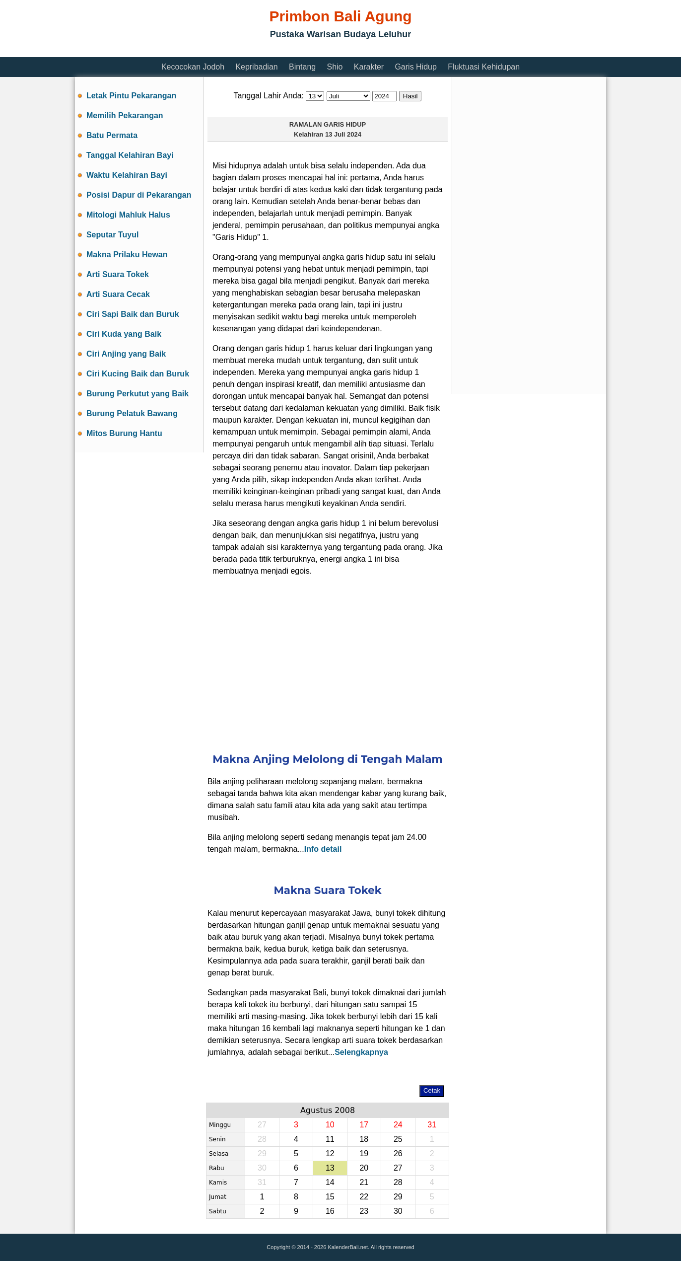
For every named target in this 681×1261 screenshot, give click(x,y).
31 (431, 1124)
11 (330, 1139)
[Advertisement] (255, 51)
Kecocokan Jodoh (192, 67)
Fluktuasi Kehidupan (484, 67)
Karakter (369, 67)
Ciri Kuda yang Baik (123, 334)
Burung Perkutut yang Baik (137, 393)
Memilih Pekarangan (124, 115)
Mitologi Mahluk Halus (128, 215)
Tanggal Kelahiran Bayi (130, 155)
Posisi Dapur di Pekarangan (139, 195)
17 (363, 1124)
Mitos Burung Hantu (124, 433)
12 (330, 1153)
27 (398, 1168)
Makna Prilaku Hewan (127, 254)
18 (363, 1139)
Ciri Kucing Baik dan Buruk (137, 374)
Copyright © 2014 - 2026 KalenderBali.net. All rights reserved (340, 1247)
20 (363, 1168)
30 (398, 1211)
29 (398, 1196)
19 (363, 1153)
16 (330, 1211)
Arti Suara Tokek (117, 274)
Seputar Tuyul (112, 234)
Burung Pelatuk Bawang (132, 413)
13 (330, 1168)
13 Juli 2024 (343, 134)
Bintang (302, 67)
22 (363, 1196)
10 (330, 1124)
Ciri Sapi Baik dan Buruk (132, 314)
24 (398, 1124)
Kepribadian (256, 67)
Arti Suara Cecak (118, 294)
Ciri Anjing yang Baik (126, 354)
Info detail (323, 849)
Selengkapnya (361, 1052)
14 (330, 1182)
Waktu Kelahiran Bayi (126, 175)
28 (398, 1182)
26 (398, 1153)
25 (398, 1139)
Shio (334, 67)
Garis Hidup (415, 67)
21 (363, 1182)
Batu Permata (111, 135)
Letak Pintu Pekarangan (131, 95)
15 (330, 1196)
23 (363, 1211)
